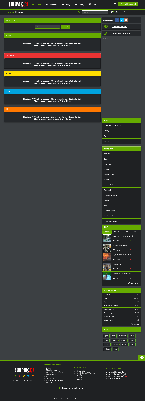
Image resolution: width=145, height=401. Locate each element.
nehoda (108, 349)
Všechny (135, 324)
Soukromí (50, 378)
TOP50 (79, 377)
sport (107, 336)
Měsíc (116, 232)
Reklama (50, 376)
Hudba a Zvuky (109, 211)
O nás (48, 368)
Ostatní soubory (110, 216)
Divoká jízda (117, 264)
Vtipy (65, 5)
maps (132, 340)
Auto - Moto (108, 164)
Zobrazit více (134, 283)
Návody (107, 180)
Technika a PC (109, 174)
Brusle (107, 344)
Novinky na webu (110, 221)
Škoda (132, 336)
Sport (106, 159)
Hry (92, 5)
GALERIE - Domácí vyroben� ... (124, 236)
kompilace (123, 336)
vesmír (125, 344)
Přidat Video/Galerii (128, 4)
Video (36, 5)
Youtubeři (107, 206)
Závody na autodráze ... (121, 245)
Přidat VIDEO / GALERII (113, 126)
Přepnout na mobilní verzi (72, 388)
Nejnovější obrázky (116, 372)
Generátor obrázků (116, 376)
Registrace (133, 11)
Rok (126, 232)
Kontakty (49, 382)
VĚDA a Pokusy (110, 185)
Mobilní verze (51, 370)
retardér (115, 340)
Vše (135, 232)
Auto (116, 349)
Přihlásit (124, 11)
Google (124, 340)
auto (114, 336)
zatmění (116, 344)
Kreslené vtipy (114, 378)
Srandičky (107, 169)
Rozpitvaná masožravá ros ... (122, 273)
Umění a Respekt (110, 195)
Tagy (105, 136)
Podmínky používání (54, 372)
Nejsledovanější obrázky (118, 374)
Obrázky (51, 5)
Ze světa (107, 154)
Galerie (106, 200)
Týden (106, 232)
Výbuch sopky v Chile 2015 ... (123, 255)
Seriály (106, 131)
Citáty (79, 5)
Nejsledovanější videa (86, 373)
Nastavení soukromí (54, 380)
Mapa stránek (51, 374)
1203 (107, 340)
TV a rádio (108, 190)
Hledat (20, 12)
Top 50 (106, 141)
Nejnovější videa (83, 371)
